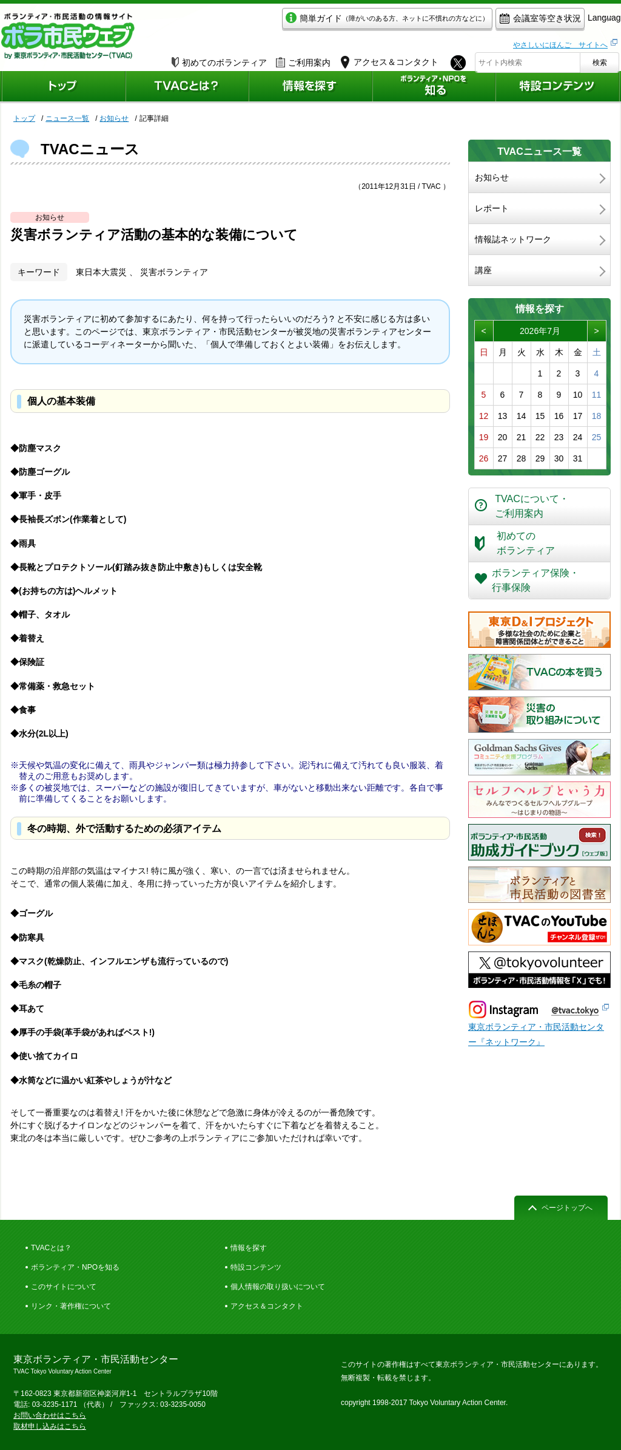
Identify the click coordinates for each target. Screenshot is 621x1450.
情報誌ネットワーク (513, 239)
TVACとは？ (51, 1248)
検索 (599, 59)
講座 (483, 270)
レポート (492, 208)
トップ (24, 118)
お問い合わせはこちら (49, 1415)
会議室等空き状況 (484, 22)
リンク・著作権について (71, 1306)
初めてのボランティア (219, 59)
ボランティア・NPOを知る (75, 1267)
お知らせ (114, 118)
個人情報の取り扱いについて (277, 1286)
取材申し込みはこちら (49, 1426)
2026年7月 (540, 331)
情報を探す (248, 1248)
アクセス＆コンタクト (266, 1306)
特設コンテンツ (255, 1267)
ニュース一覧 (67, 118)
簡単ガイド (330, 22)
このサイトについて (63, 1286)
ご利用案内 (303, 59)
